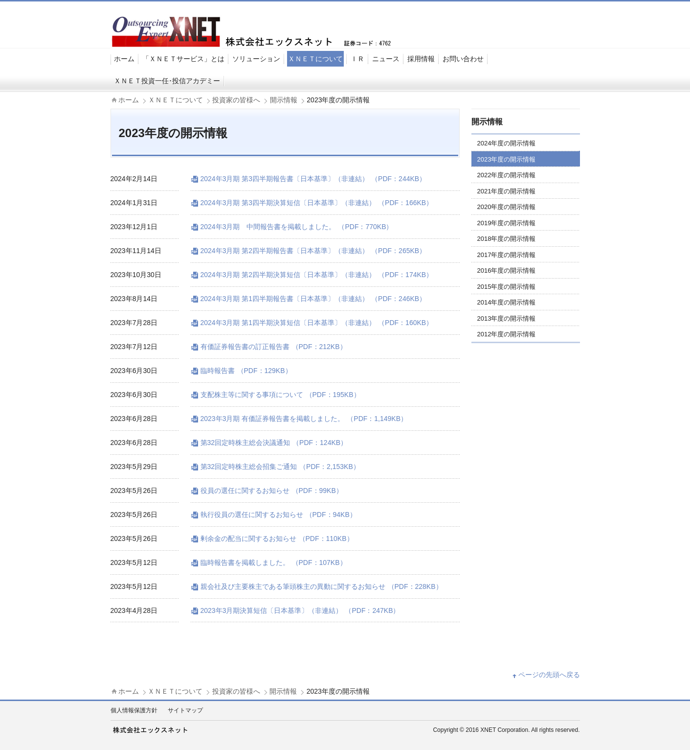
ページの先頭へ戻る (549, 675)
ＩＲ (357, 59)
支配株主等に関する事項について (280, 394)
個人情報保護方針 (134, 710)
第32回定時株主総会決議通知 (274, 442)
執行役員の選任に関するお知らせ (278, 514)
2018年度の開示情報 (506, 238)
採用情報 (421, 59)
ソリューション (256, 59)
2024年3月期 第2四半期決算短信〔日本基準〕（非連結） (316, 275)
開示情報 (283, 100)
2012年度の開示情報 (506, 334)
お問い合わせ (463, 59)
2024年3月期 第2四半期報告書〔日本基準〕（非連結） (313, 251)
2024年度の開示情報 (506, 143)
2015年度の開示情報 (506, 286)
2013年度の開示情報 (506, 318)
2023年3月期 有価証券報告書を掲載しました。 (304, 418)
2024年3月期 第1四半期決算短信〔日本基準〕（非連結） (316, 323)
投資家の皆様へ (236, 100)
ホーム (124, 59)
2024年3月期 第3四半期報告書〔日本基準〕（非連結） (313, 179)
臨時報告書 (246, 371)
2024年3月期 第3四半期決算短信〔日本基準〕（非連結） (316, 203)
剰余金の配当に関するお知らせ (277, 538)
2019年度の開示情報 (506, 223)
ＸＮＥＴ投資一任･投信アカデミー (167, 81)
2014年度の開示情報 (506, 302)
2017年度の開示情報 (506, 254)
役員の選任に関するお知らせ (271, 490)
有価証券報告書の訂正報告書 (273, 347)
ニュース (386, 59)
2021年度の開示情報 (506, 191)
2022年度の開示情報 (506, 175)
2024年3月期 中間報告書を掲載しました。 (296, 227)
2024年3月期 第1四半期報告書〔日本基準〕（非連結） (313, 299)
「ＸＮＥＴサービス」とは (183, 59)
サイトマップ (185, 710)
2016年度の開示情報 (506, 270)
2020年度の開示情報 (506, 207)
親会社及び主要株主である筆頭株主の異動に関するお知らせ (321, 586)
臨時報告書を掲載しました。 (273, 562)
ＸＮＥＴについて (315, 59)
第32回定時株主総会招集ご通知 (280, 466)
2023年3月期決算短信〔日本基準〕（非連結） (300, 610)
